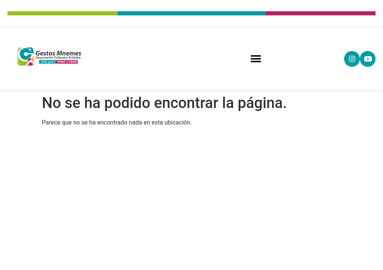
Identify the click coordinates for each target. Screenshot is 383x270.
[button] (256, 59)
